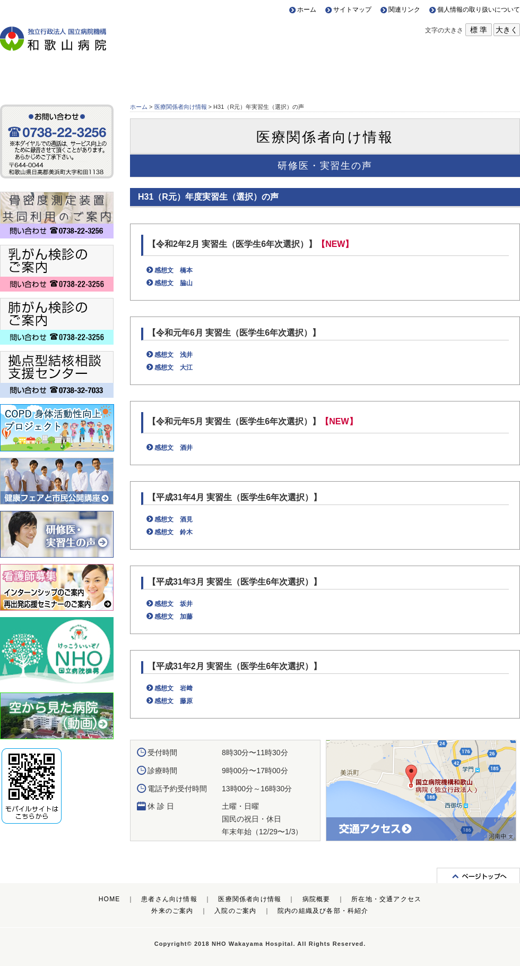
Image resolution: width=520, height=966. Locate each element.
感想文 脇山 (173, 283)
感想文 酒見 (173, 519)
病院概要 (325, 74)
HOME (109, 899)
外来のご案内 (172, 910)
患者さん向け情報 (65, 74)
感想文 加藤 (173, 616)
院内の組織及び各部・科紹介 (323, 910)
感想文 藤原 (173, 701)
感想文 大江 (173, 367)
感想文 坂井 (173, 604)
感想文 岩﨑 (173, 688)
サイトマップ (352, 9)
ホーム (306, 9)
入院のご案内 (235, 910)
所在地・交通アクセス (455, 74)
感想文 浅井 (173, 354)
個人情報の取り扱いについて (478, 9)
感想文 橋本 (173, 270)
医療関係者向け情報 (195, 74)
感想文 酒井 (173, 447)
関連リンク (404, 9)
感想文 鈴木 (173, 532)
